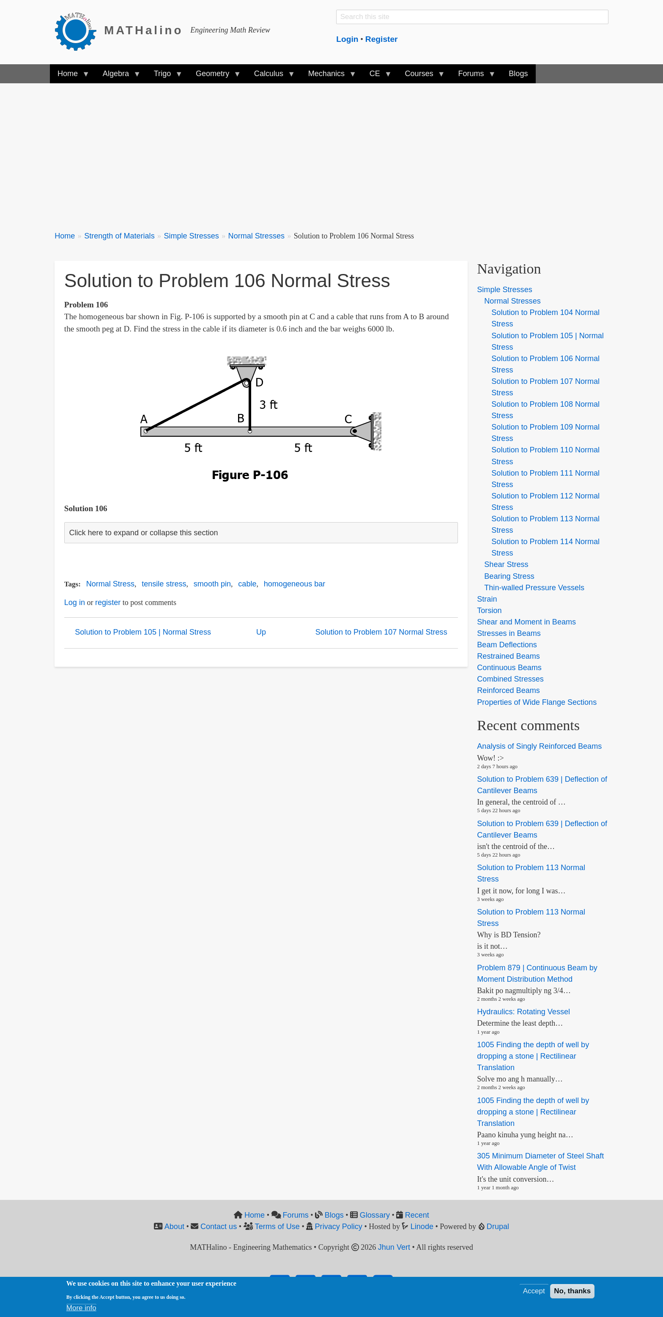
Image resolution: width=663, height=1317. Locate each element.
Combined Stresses (510, 679)
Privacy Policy (338, 1226)
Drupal (498, 1226)
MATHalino (143, 30)
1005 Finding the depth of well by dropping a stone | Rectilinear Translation (533, 1056)
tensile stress (164, 584)
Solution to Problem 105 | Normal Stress (143, 632)
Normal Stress (110, 584)
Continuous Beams (509, 667)
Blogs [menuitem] (518, 73)
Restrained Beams (508, 656)
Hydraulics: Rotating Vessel (523, 1012)
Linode (422, 1226)
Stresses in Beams (508, 633)
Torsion (489, 610)
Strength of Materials (119, 236)
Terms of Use (277, 1226)
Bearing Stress (509, 576)
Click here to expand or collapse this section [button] (143, 532)
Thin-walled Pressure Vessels (534, 587)
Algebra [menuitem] (117, 76)
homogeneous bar (295, 584)
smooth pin (212, 584)
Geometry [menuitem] (214, 76)
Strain (487, 599)
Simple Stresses (191, 236)
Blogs (334, 1215)
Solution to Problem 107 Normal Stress (381, 632)
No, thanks (572, 1291)
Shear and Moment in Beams (526, 622)
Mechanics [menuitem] (328, 76)
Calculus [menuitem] (271, 76)
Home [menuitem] (69, 76)
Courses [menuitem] (420, 76)
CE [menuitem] (377, 76)
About (174, 1226)
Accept (534, 1291)
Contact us (218, 1226)
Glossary (375, 1215)
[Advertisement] (308, 152)
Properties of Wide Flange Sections (537, 702)
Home (65, 236)
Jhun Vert (394, 1247)
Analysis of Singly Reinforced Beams (539, 746)
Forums (296, 1215)
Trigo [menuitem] (164, 76)
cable (247, 584)
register (108, 602)
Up (261, 632)
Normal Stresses (256, 236)
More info (81, 1308)
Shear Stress (506, 564)
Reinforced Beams (508, 690)
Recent (417, 1215)
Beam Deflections (507, 645)
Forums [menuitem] (472, 76)
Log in (74, 602)
